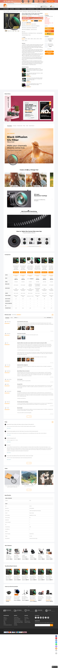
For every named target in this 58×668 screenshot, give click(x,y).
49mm (23, 38)
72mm (41, 38)
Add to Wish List (49, 51)
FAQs (24, 125)
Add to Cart (49, 28)
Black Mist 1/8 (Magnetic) (26, 29)
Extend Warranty (27, 621)
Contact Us (5, 618)
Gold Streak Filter (39, 33)
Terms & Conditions (17, 618)
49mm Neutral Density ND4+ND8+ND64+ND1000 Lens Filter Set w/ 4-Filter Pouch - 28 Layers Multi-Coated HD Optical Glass (34, 79)
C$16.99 (50, 46)
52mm (26, 38)
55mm (29, 38)
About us (5, 617)
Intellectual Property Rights (18, 622)
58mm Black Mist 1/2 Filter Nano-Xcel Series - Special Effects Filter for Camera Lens (49, 577)
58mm (32, 38)
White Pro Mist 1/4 (34, 29)
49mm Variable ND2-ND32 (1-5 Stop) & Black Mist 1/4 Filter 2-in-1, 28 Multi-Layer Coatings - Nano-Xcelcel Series (37, 268)
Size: (23, 37)
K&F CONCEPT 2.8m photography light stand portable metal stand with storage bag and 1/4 (25, 598)
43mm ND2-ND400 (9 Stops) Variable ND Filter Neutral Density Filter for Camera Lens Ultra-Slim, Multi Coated (17, 598)
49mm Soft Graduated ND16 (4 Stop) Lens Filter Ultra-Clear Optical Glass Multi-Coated (34, 84)
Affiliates (15, 623)
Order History (26, 618)
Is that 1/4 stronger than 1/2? (11, 438)
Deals (53, 8)
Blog (4, 621)
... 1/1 (29, 489)
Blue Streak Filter (25, 33)
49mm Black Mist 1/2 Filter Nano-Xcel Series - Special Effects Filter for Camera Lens (16, 268)
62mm (35, 38)
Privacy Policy (16, 617)
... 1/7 (29, 416)
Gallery (5, 623)
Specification (31, 125)
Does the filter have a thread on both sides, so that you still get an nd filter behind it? (20, 424)
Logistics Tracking (27, 622)
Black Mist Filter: (26, 22)
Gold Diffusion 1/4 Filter (32, 33)
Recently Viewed (41, 3)
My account (26, 617)
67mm (38, 38)
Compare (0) (47, 3)
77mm (23, 40)
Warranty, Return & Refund (18, 621)
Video (27, 125)
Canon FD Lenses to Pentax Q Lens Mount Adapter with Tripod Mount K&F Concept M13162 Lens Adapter (9, 598)
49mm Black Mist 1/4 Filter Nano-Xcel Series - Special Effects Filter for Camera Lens (23, 268)
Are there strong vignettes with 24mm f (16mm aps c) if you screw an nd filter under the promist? (22, 431)
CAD (52, 3)
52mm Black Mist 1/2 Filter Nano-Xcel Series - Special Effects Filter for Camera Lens (33, 577)
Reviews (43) (19, 125)
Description (9, 125)
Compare (49, 53)
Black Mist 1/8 (34, 27)
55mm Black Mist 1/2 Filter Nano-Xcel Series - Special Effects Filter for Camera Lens (41, 577)
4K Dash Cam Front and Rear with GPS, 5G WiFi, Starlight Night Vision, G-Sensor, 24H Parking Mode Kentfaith (24, 556)
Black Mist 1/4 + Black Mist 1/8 (26, 27)
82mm (26, 40)
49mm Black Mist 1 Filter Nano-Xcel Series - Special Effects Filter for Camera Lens (35, 73)
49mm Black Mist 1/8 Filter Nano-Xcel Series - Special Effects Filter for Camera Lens (44, 268)
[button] (6, 179)
